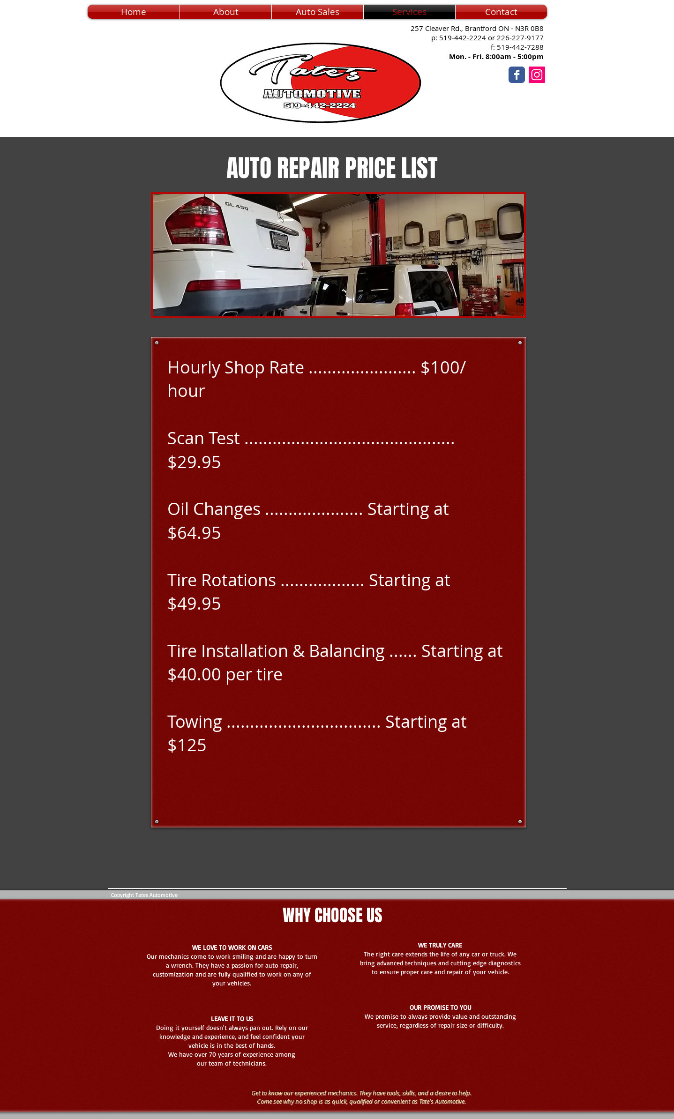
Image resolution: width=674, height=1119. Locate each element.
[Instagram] (537, 75)
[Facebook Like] (574, 96)
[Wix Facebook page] (517, 75)
